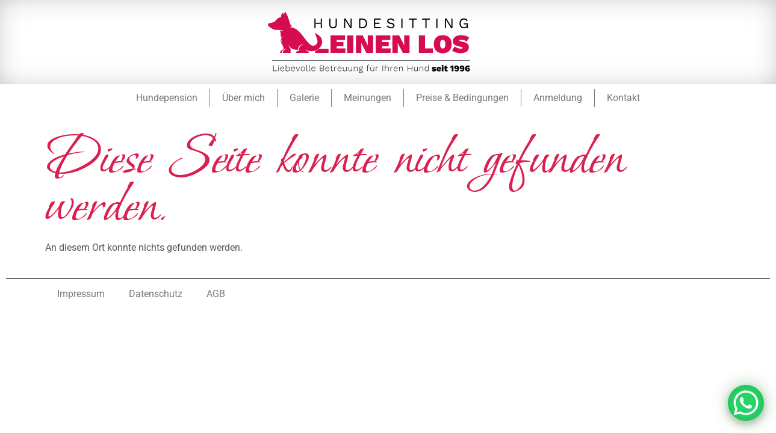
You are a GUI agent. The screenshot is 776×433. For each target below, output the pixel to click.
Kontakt (623, 97)
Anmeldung (557, 97)
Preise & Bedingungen (462, 97)
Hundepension (166, 97)
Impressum (81, 293)
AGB (215, 293)
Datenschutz (155, 293)
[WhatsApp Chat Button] (746, 403)
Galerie (304, 97)
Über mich (243, 97)
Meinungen (367, 97)
